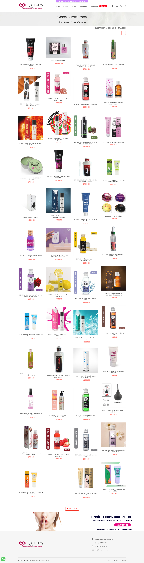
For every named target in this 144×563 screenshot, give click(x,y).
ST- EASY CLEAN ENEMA (30, 218)
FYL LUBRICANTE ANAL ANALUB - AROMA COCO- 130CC (86, 65)
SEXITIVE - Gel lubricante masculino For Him (85, 220)
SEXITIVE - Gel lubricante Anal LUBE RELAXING (58, 177)
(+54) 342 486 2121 (101, 543)
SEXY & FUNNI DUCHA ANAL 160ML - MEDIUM (113, 411)
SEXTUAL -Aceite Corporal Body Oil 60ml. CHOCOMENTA (85, 143)
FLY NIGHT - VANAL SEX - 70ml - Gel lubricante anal (113, 181)
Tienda (73, 6)
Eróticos (25, 560)
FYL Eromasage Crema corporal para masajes (30, 375)
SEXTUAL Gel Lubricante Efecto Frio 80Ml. (85, 456)
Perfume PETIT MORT (58, 61)
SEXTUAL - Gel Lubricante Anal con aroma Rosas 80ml (30, 296)
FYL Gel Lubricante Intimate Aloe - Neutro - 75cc (113, 255)
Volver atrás (72, 509)
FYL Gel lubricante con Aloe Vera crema (113, 65)
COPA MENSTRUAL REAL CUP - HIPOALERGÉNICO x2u (58, 256)
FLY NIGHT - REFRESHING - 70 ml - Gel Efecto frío (31, 335)
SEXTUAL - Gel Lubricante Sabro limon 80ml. (58, 296)
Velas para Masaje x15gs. (113, 217)
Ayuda (65, 6)
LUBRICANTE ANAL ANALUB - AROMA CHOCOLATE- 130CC (85, 181)
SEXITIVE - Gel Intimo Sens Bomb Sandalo (113, 372)
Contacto (94, 6)
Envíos (103, 6)
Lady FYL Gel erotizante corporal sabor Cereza (30, 454)
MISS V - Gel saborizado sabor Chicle (58, 335)
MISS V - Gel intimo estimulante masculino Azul (85, 377)
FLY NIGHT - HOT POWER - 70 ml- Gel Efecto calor (31, 493)
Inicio (58, 6)
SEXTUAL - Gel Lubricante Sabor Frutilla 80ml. (58, 456)
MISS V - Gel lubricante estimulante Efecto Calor (30, 144)
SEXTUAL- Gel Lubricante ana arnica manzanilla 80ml (113, 451)
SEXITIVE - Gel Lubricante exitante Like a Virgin (31, 414)
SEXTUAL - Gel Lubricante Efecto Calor (113, 334)
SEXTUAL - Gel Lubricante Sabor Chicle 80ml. (58, 100)
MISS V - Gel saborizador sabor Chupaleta (58, 139)
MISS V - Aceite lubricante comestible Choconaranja (113, 294)
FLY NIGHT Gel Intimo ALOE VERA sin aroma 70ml (113, 490)
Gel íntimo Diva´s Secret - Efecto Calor (86, 494)
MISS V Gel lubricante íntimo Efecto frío (85, 339)
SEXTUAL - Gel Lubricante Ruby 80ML (86, 105)
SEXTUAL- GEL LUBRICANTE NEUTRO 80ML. (86, 299)
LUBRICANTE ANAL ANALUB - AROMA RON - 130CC (58, 376)
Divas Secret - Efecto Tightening (113, 142)
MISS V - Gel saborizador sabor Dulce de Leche (30, 105)
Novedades (83, 6)
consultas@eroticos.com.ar (104, 539)
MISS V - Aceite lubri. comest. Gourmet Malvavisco (113, 103)
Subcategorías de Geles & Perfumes (110, 28)
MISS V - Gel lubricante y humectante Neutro (58, 217)
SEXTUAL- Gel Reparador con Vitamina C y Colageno (86, 416)
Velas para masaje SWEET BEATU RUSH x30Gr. (30, 179)
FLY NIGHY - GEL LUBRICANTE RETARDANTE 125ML (58, 416)
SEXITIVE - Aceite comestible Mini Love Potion (30, 256)
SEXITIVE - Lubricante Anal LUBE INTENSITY (30, 65)
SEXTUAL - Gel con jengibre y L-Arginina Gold (85, 260)
